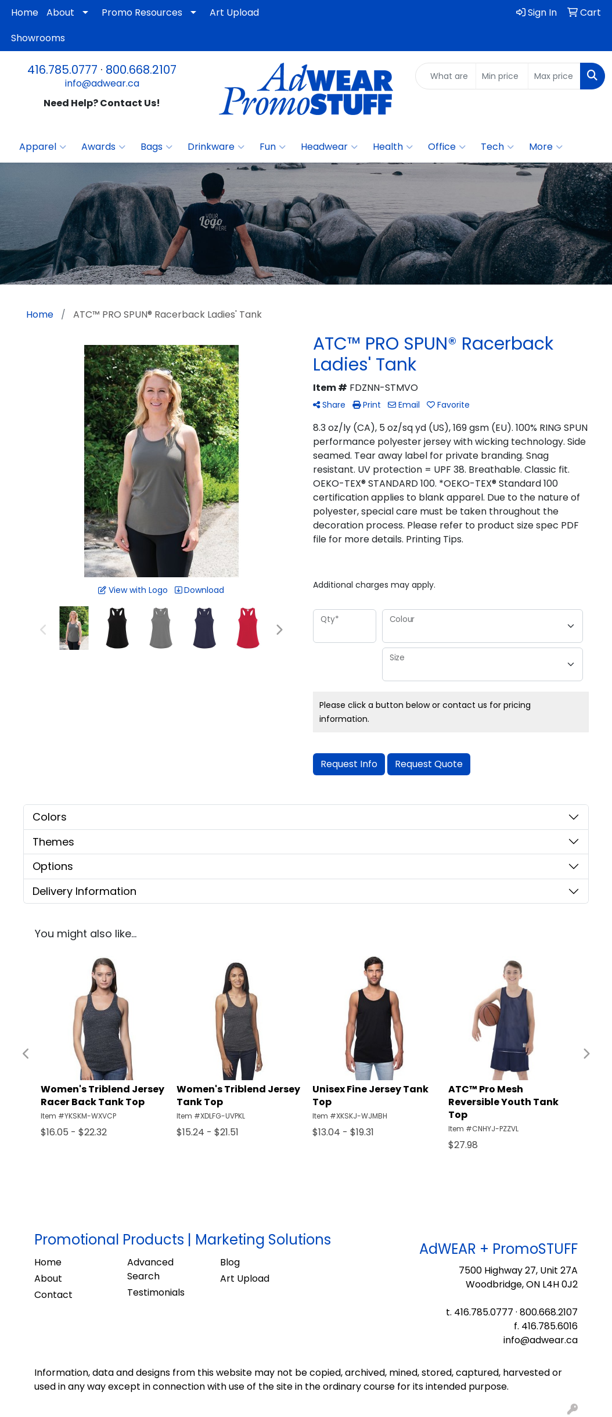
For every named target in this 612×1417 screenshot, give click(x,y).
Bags (156, 147)
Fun (273, 147)
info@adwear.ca (102, 83)
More (546, 147)
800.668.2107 (141, 70)
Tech (497, 147)
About (60, 12)
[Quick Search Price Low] (502, 76)
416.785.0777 (62, 70)
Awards (103, 147)
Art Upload (234, 12)
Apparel (42, 147)
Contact (53, 1294)
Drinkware (216, 147)
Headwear (329, 147)
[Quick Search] (446, 76)
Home (24, 12)
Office (447, 147)
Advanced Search (150, 1269)
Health (393, 147)
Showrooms (38, 38)
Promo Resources (142, 12)
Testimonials (156, 1292)
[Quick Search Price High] (554, 76)
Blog (230, 1262)
